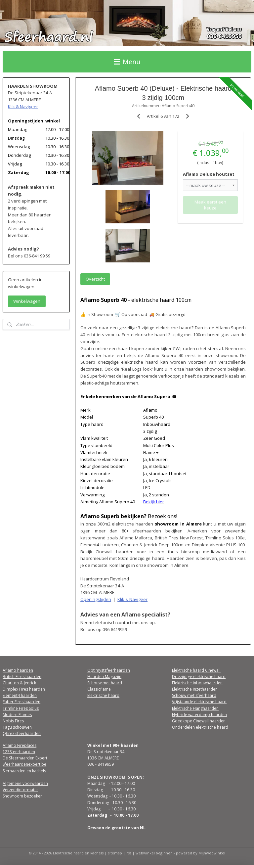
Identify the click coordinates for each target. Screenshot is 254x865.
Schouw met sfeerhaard (194, 695)
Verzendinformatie (20, 790)
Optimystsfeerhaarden (108, 670)
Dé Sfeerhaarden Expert (25, 758)
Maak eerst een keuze (211, 205)
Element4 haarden (20, 695)
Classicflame (99, 689)
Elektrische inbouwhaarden (197, 683)
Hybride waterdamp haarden (199, 714)
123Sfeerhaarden (19, 751)
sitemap (115, 852)
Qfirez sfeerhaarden (22, 733)
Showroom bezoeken (23, 796)
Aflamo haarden (18, 670)
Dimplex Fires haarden (24, 689)
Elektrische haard (103, 695)
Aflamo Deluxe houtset (209, 174)
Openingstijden (96, 599)
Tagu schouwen (17, 727)
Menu (127, 61)
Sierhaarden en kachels (24, 771)
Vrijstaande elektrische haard (199, 702)
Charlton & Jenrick (19, 683)
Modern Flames (17, 714)
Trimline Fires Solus (21, 708)
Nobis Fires (13, 721)
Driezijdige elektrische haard (199, 676)
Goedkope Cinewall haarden (199, 721)
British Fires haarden (22, 676)
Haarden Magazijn (104, 676)
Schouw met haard (104, 683)
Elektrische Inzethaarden (195, 689)
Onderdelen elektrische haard (200, 727)
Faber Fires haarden (21, 702)
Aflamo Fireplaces (19, 745)
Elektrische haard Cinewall (196, 670)
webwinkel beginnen (154, 852)
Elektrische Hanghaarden (195, 708)
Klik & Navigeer (133, 599)
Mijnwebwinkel (211, 852)
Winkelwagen (26, 301)
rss (128, 852)
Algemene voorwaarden (25, 783)
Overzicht (95, 279)
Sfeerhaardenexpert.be (24, 764)
